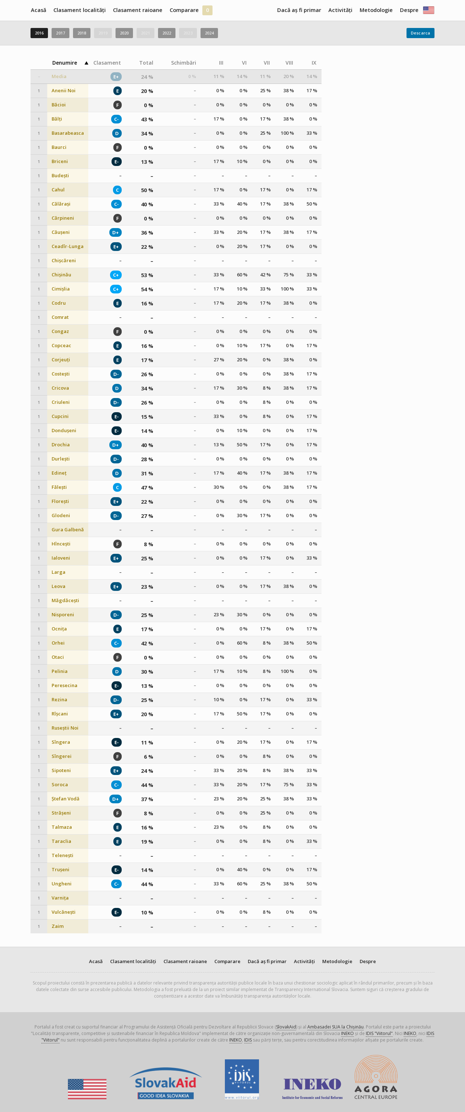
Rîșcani (60, 714)
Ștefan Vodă (66, 799)
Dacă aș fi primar (299, 10)
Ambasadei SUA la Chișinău (335, 1027)
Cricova (60, 388)
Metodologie (376, 10)
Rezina (59, 700)
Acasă (38, 10)
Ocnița (59, 629)
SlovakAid (286, 1027)
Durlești (61, 459)
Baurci (59, 147)
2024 (209, 33)
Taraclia (61, 841)
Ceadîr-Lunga (68, 246)
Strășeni (61, 813)
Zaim (58, 926)
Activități (340, 10)
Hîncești (61, 544)
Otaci (58, 657)
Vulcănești (64, 912)
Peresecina (64, 685)
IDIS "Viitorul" (379, 1033)
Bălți (57, 119)
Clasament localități (79, 10)
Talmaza (62, 827)
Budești (60, 176)
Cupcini (60, 416)
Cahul (58, 190)
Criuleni (61, 402)
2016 (39, 33)
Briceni (60, 161)
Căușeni (61, 232)
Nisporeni (63, 615)
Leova (58, 586)
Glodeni (61, 515)
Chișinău (61, 275)
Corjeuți (61, 360)
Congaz (60, 331)
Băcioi (59, 105)
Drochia (61, 445)
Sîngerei (62, 756)
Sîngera (61, 742)
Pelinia (60, 671)
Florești (60, 501)
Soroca (60, 785)
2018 (81, 33)
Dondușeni (64, 430)
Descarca (420, 33)
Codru (59, 303)
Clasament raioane (137, 10)
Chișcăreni (64, 260)
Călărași (61, 204)
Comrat (60, 317)
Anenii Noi (64, 91)
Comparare (184, 10)
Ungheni (62, 884)
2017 (60, 33)
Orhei (58, 643)
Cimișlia (61, 289)
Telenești (62, 855)
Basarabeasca (68, 133)
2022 (166, 33)
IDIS (248, 1040)
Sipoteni (61, 770)
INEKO (347, 1033)
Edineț (59, 473)
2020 (124, 33)
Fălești (59, 487)
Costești (61, 374)
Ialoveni (61, 558)
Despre (409, 10)
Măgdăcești (65, 600)
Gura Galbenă (68, 530)
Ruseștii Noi (65, 728)
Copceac (61, 345)
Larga (58, 572)
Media (59, 76)
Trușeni (60, 870)
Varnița (60, 898)
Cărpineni (63, 218)
